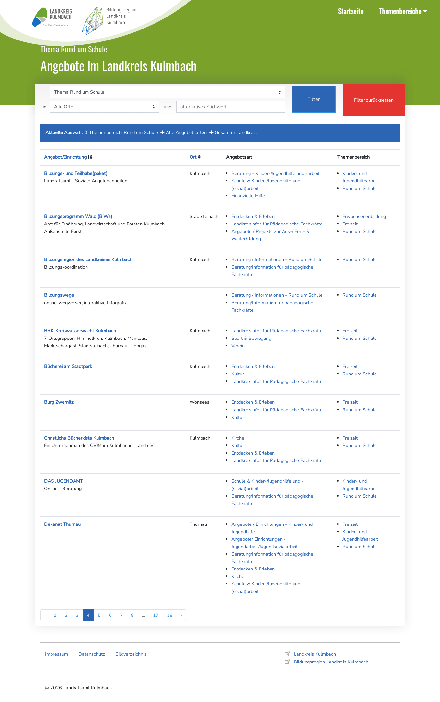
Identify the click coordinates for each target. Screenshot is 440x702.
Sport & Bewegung (251, 338)
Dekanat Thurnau (62, 524)
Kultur (237, 374)
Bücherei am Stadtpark (68, 366)
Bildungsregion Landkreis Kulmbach (331, 662)
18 (170, 615)
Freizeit (350, 224)
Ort (193, 157)
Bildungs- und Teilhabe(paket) (76, 173)
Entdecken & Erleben (253, 216)
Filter (313, 99)
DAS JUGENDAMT (63, 481)
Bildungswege (59, 295)
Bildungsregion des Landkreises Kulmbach (88, 259)
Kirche (237, 438)
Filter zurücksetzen (374, 100)
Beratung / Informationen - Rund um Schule (277, 259)
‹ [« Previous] (45, 615)
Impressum (56, 654)
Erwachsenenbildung (364, 216)
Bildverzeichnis (130, 654)
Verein (238, 345)
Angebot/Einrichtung (65, 157)
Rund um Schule (359, 188)
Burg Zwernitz (59, 402)
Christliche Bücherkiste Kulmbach (79, 438)
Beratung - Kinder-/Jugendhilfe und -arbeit (275, 173)
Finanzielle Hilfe (248, 195)
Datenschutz (91, 654)
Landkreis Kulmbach (315, 654)
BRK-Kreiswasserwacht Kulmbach (80, 331)
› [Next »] (181, 615)
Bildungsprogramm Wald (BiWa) (78, 216)
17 (156, 615)
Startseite (352, 10)
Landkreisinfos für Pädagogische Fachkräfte (277, 224)
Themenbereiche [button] (400, 11)
